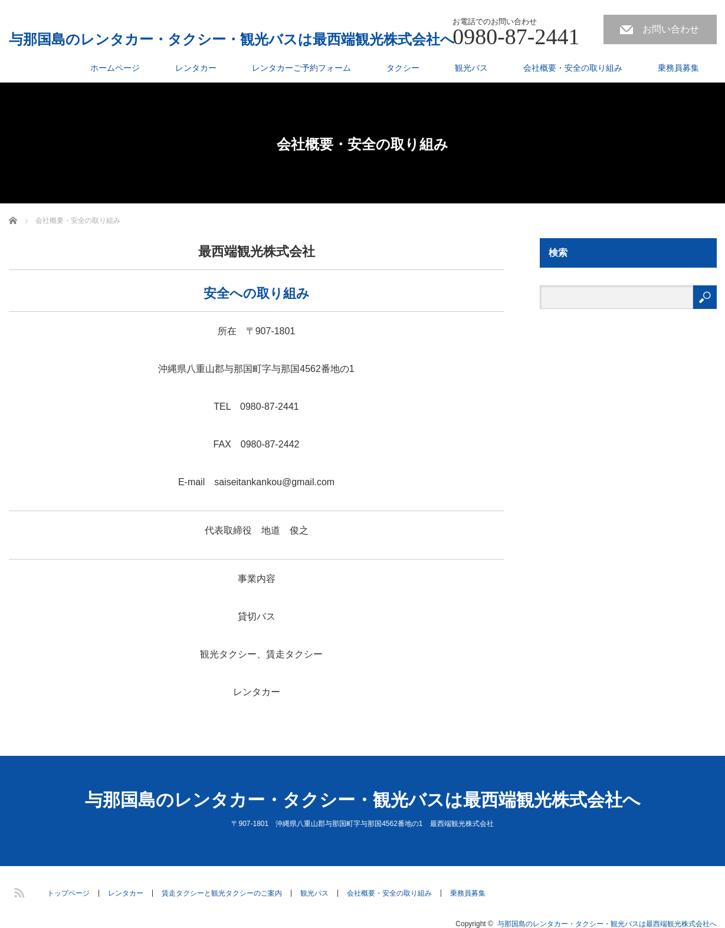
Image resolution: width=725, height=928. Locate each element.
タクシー (402, 68)
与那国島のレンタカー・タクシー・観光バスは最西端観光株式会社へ (232, 39)
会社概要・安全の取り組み (572, 68)
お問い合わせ (670, 29)
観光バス (471, 68)
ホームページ (115, 68)
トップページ (68, 893)
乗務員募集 (678, 68)
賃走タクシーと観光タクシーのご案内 (222, 893)
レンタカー (195, 68)
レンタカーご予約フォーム (301, 68)
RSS (18, 891)
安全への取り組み (257, 293)
